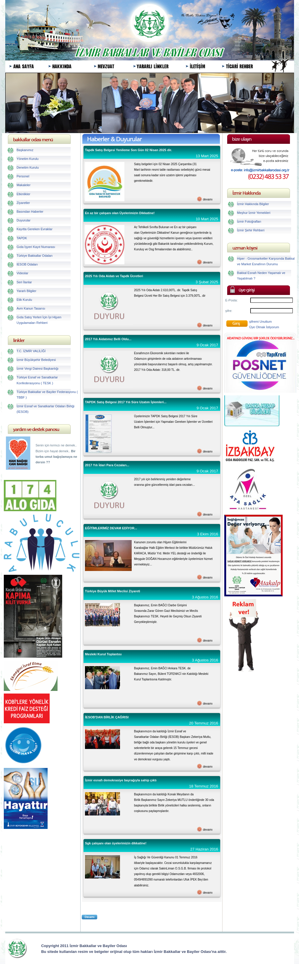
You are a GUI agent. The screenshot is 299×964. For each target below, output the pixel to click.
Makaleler (24, 185)
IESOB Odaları (27, 264)
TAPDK (22, 238)
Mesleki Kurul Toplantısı (103, 654)
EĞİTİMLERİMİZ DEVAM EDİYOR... (111, 528)
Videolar (22, 273)
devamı (208, 199)
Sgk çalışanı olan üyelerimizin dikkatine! (115, 843)
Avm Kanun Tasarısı (31, 308)
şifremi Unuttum (260, 321)
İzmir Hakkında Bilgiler (253, 204)
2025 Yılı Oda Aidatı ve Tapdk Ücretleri (114, 276)
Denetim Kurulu (28, 167)
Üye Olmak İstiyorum (264, 327)
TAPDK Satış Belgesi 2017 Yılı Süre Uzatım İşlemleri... (125, 402)
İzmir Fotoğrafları (249, 221)
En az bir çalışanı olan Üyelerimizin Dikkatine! (119, 213)
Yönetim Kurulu (28, 158)
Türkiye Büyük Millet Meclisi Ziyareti (112, 591)
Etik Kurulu (24, 299)
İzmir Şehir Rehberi (251, 230)
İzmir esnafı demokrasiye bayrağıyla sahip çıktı (121, 780)
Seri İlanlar (24, 282)
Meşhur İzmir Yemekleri (253, 212)
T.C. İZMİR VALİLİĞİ (31, 351)
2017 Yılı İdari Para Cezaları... (107, 465)
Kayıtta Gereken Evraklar (35, 229)
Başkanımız (25, 150)
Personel (23, 176)
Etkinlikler (23, 194)
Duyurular (24, 220)
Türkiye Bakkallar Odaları (35, 255)
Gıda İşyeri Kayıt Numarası (36, 247)
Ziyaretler (23, 203)
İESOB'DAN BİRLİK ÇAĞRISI (106, 717)
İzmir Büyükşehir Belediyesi (36, 360)
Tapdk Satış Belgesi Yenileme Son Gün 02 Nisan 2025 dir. (128, 150)
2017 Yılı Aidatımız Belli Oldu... (108, 339)
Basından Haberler (30, 211)
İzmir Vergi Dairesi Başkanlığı (38, 368)
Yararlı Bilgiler (26, 291)
